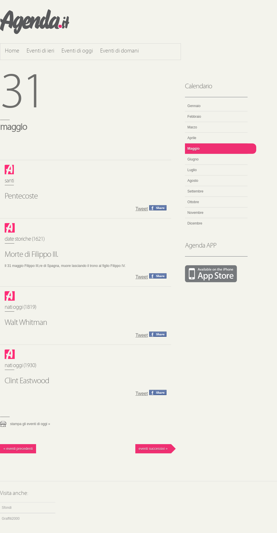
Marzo (192, 127)
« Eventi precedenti (18, 449)
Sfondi (7, 508)
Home (12, 51)
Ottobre (193, 202)
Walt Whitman (26, 323)
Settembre (195, 191)
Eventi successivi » (153, 449)
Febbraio (194, 117)
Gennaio (194, 106)
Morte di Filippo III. (31, 255)
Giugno (193, 159)
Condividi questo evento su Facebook (157, 207)
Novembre (195, 213)
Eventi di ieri (40, 51)
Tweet (141, 208)
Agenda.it (34, 21)
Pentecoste (21, 196)
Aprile (192, 138)
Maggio (194, 149)
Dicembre (195, 223)
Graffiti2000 (11, 519)
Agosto (193, 181)
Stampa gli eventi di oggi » (30, 424)
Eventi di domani (119, 51)
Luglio (192, 170)
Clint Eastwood (27, 381)
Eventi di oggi (77, 51)
